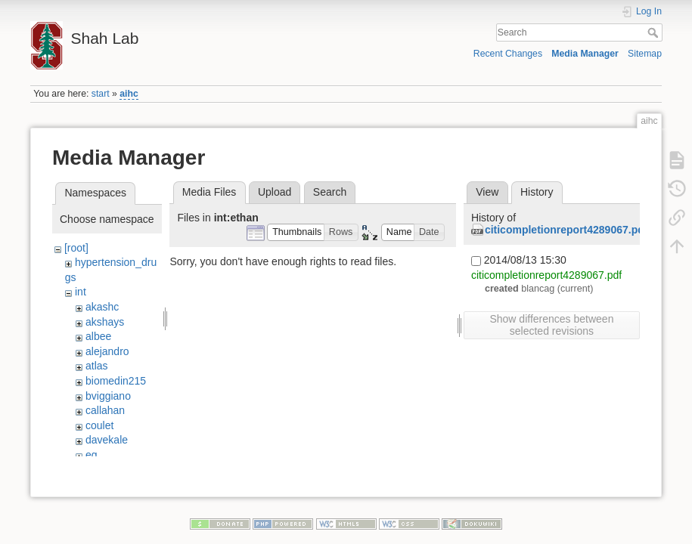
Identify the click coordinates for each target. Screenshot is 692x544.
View (487, 192)
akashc (102, 307)
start (101, 93)
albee (98, 336)
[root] (76, 248)
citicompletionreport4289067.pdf (566, 230)
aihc (128, 93)
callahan (105, 410)
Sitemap (645, 53)
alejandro (107, 351)
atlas (96, 366)
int (80, 292)
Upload (274, 192)
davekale (106, 440)
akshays (104, 322)
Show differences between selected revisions (551, 325)
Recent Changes (507, 53)
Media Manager (585, 53)
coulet (99, 425)
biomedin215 (115, 381)
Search (654, 32)
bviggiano (108, 396)
